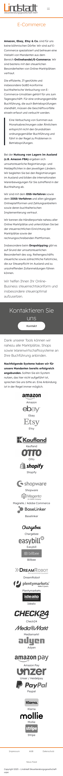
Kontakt (31, 326)
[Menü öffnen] (48, 9)
